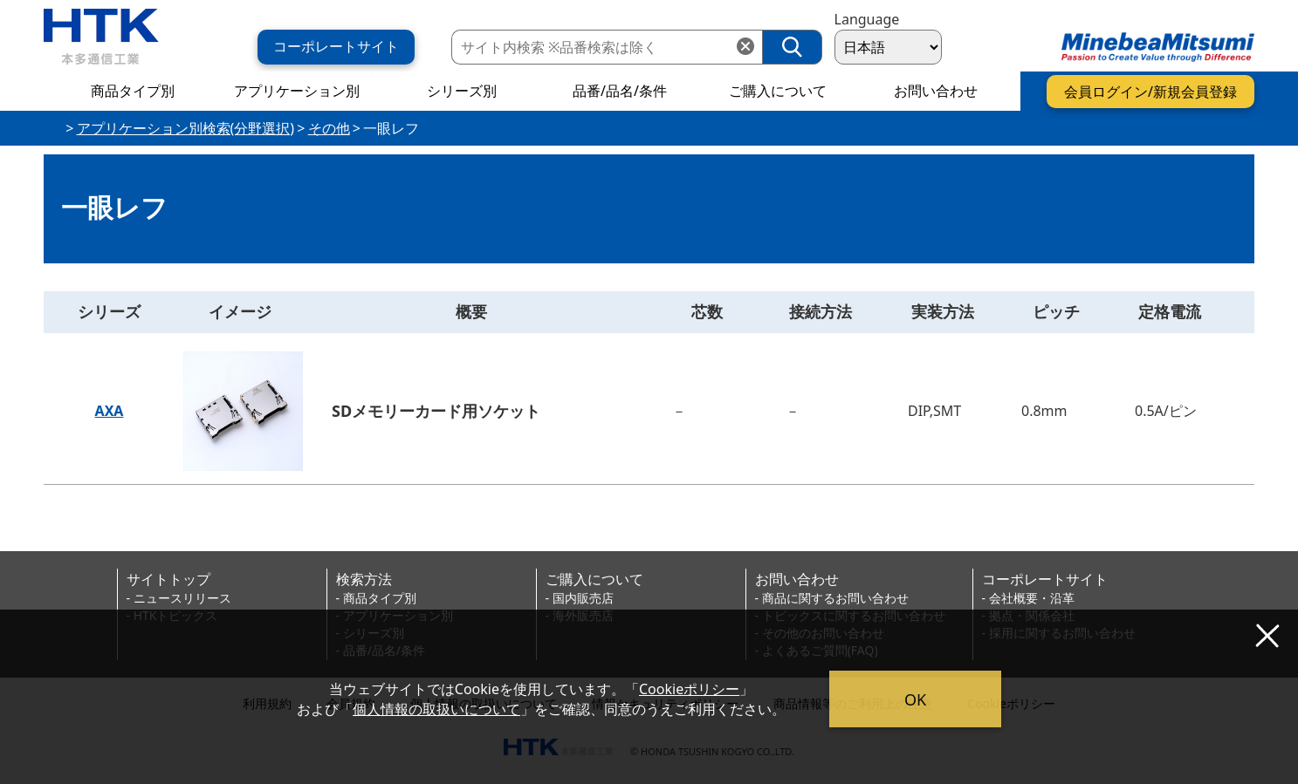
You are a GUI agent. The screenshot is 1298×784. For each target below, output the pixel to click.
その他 (329, 128)
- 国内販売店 (580, 598)
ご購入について (594, 579)
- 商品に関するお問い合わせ (832, 598)
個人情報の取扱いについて (436, 709)
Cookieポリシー (689, 689)
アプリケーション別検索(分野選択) (186, 128)
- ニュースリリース (179, 598)
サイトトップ (168, 579)
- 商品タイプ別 (376, 598)
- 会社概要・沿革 (1028, 598)
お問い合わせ (797, 579)
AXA (109, 410)
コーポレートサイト (1045, 579)
